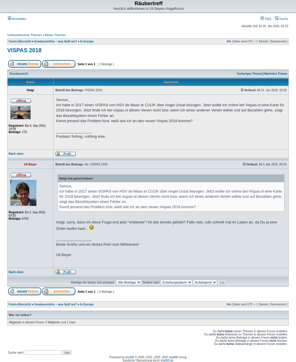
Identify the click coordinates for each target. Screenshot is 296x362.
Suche (281, 18)
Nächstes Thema (275, 73)
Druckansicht (19, 73)
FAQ (265, 18)
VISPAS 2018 (24, 50)
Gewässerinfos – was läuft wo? (55, 41)
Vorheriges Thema (249, 73)
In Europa (86, 41)
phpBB (129, 357)
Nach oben (16, 153)
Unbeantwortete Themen (24, 35)
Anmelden (17, 18)
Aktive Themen (55, 35)
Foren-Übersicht (20, 41)
